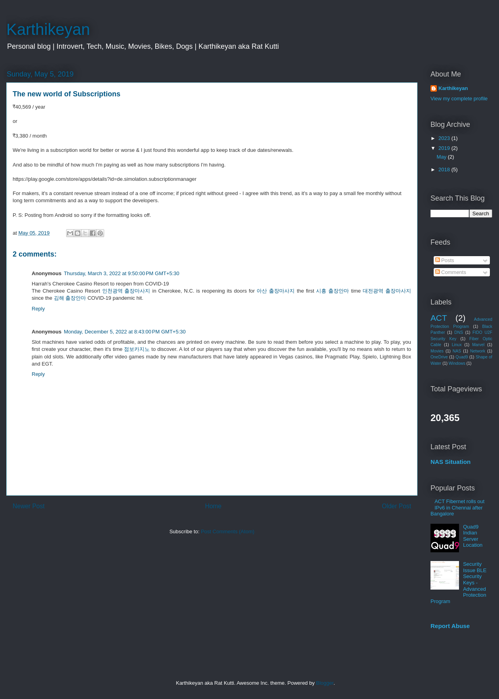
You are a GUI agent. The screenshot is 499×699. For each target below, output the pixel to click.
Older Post (396, 506)
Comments (450, 272)
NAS (457, 351)
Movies (437, 351)
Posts (444, 260)
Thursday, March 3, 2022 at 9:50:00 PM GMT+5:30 (121, 273)
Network (477, 351)
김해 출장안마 (70, 298)
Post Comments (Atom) (227, 531)
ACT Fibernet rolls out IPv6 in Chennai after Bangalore (457, 507)
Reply (38, 309)
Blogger (324, 683)
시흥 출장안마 (332, 291)
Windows (457, 363)
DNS (458, 332)
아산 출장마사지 (276, 291)
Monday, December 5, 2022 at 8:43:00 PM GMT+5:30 (125, 332)
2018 (444, 169)
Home (213, 506)
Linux (457, 345)
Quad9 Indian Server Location (472, 536)
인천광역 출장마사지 (126, 291)
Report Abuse (450, 625)
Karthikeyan (48, 29)
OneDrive (439, 357)
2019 (444, 148)
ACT (438, 317)
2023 (444, 138)
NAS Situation (450, 461)
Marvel (478, 345)
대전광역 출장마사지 (387, 291)
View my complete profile (459, 98)
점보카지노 (137, 349)
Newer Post (29, 506)
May (442, 157)
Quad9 (461, 357)
